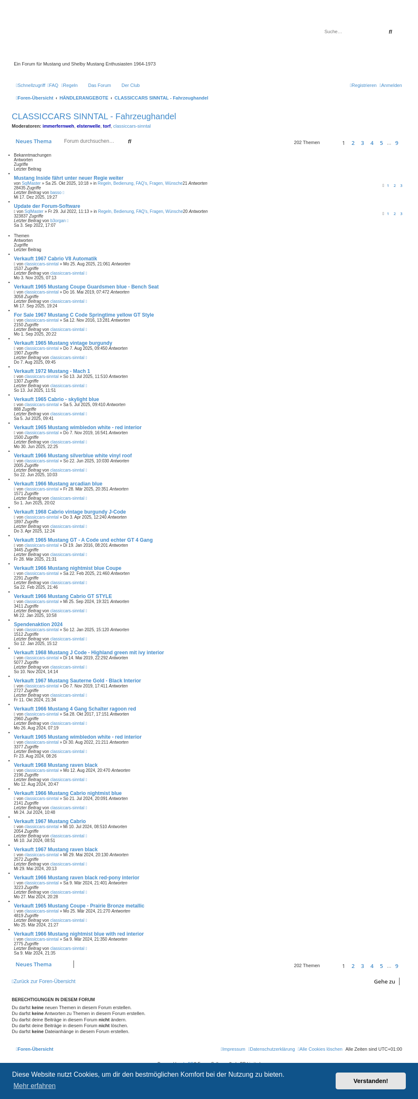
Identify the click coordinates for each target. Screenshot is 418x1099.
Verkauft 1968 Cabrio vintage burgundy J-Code (70, 512)
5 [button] (381, 143)
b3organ (58, 220)
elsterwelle (88, 126)
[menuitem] (52, 85)
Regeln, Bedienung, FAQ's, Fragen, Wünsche (140, 183)
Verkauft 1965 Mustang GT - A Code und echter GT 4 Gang (83, 540)
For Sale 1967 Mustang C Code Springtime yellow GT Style (84, 315)
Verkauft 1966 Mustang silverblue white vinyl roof (73, 456)
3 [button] (362, 143)
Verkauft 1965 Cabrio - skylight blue (56, 399)
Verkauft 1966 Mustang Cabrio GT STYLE (63, 596)
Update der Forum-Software (47, 206)
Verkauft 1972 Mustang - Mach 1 (52, 371)
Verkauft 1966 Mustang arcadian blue (58, 484)
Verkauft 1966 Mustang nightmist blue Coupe (67, 568)
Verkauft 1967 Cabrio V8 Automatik (55, 259)
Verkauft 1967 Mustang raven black (55, 849)
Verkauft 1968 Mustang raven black (55, 765)
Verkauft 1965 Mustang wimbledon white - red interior (78, 427)
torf (106, 126)
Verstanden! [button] (371, 1081)
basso (56, 192)
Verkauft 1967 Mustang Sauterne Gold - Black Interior (77, 681)
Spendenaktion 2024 (38, 624)
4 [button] (372, 143)
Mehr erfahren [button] (34, 1085)
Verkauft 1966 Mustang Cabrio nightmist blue (68, 793)
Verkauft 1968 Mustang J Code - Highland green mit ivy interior (89, 653)
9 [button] (396, 143)
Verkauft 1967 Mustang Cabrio (50, 821)
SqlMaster (31, 183)
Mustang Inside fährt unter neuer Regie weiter (69, 178)
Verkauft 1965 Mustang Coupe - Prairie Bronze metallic (79, 906)
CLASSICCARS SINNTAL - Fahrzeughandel (94, 116)
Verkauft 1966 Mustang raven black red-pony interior (76, 878)
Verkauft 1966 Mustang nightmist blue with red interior (79, 934)
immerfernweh (58, 126)
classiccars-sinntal (132, 126)
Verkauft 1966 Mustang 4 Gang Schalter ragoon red (75, 709)
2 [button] (353, 143)
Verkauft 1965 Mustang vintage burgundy (63, 343)
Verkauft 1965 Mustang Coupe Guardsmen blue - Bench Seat (86, 287)
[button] (329, 142)
